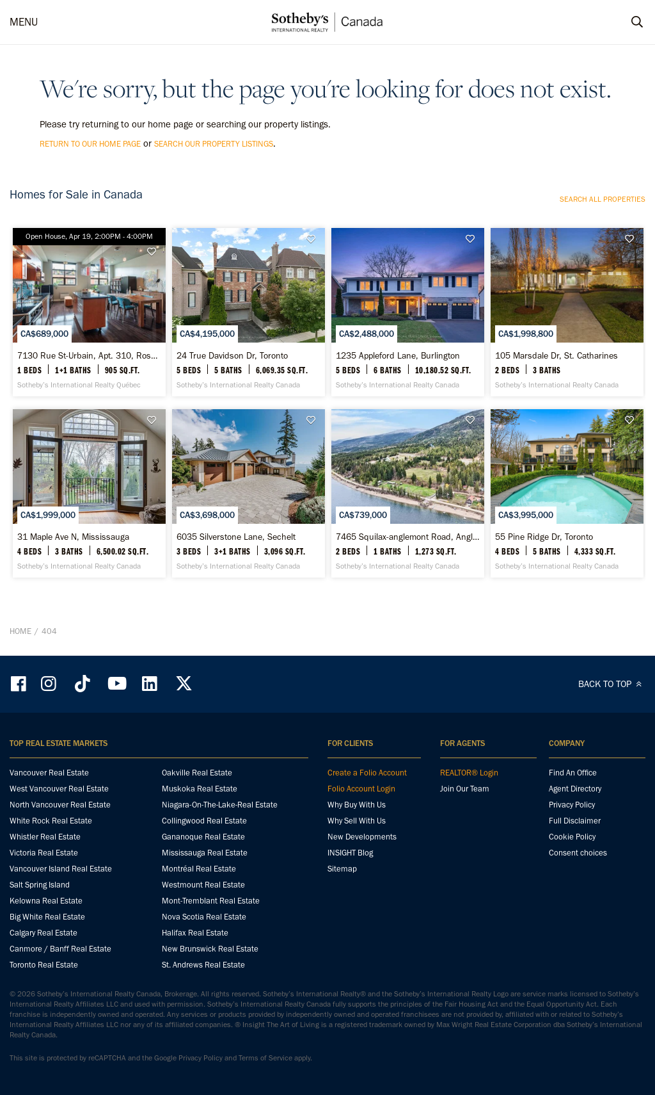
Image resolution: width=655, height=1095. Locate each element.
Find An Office (573, 772)
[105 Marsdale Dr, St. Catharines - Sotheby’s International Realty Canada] (567, 312)
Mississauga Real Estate (205, 852)
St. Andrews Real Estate (203, 964)
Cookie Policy (572, 836)
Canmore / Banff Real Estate (60, 948)
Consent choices (578, 852)
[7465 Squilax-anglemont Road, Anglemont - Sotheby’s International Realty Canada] (407, 493)
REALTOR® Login (469, 772)
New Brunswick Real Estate (210, 948)
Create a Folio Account (367, 772)
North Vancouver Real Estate (60, 804)
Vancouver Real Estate (49, 772)
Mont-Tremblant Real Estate (211, 900)
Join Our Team (464, 788)
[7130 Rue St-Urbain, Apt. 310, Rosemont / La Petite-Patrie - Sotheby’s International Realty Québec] (89, 312)
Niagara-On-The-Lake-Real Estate (220, 804)
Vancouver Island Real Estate (61, 868)
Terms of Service (265, 1057)
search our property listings (213, 144)
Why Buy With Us (357, 804)
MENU (24, 21)
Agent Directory (575, 788)
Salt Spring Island (40, 884)
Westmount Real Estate (203, 884)
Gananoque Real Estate (203, 836)
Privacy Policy (572, 804)
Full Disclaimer (575, 820)
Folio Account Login (361, 788)
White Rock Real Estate (51, 820)
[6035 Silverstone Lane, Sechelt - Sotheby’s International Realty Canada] (248, 493)
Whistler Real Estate (45, 836)
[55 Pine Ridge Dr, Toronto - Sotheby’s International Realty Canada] (567, 493)
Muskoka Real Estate (199, 788)
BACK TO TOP (611, 684)
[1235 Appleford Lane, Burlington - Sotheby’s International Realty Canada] (407, 312)
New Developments (362, 836)
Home (20, 631)
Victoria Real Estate (44, 852)
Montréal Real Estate (199, 868)
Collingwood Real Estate (204, 820)
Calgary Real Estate (43, 932)
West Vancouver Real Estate (59, 788)
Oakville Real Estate (197, 772)
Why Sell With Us (357, 820)
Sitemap (342, 868)
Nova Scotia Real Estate (204, 916)
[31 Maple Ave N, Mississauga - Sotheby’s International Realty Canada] (89, 493)
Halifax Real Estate (195, 932)
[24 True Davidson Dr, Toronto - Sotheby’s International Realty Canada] (248, 312)
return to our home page (90, 144)
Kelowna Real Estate (46, 900)
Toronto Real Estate (44, 964)
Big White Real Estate (47, 916)
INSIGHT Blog (350, 852)
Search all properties (602, 199)
